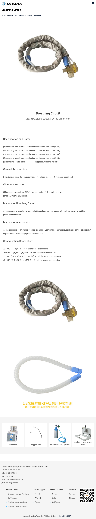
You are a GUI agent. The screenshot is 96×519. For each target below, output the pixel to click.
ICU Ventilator (11, 498)
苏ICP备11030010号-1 (65, 516)
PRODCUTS (12, 15)
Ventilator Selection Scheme (16, 506)
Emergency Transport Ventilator (17, 494)
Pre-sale (36, 494)
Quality (53, 498)
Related (36, 502)
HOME (4, 15)
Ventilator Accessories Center (30, 15)
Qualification (55, 502)
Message (71, 498)
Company (54, 494)
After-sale (37, 498)
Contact (71, 494)
